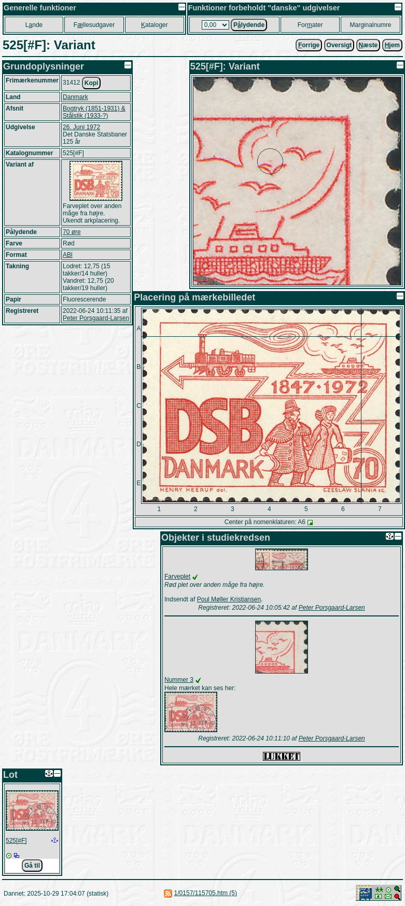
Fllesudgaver (94, 25)
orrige (308, 45)
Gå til (32, 865)
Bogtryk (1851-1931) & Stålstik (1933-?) (94, 112)
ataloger (154, 25)
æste (368, 45)
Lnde (34, 25)
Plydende (248, 25)
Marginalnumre (370, 25)
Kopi (92, 83)
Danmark (75, 97)
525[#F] (16, 840)
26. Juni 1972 (81, 127)
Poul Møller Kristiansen (229, 599)
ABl (68, 254)
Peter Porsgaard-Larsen (96, 318)
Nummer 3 (178, 679)
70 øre (72, 232)
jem (392, 45)
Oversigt (339, 45)
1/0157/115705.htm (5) (205, 893)
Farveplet (177, 576)
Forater (310, 25)
